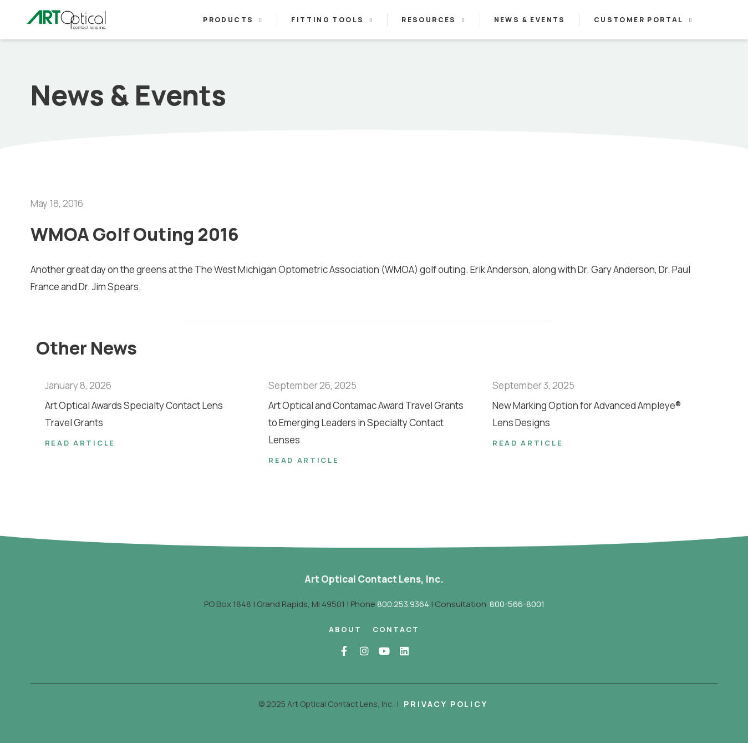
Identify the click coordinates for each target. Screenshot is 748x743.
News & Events (530, 19)
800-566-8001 (517, 604)
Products (233, 20)
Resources (433, 20)
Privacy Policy (445, 704)
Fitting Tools (332, 20)
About (345, 629)
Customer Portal (643, 20)
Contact (396, 629)
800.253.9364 (403, 604)
